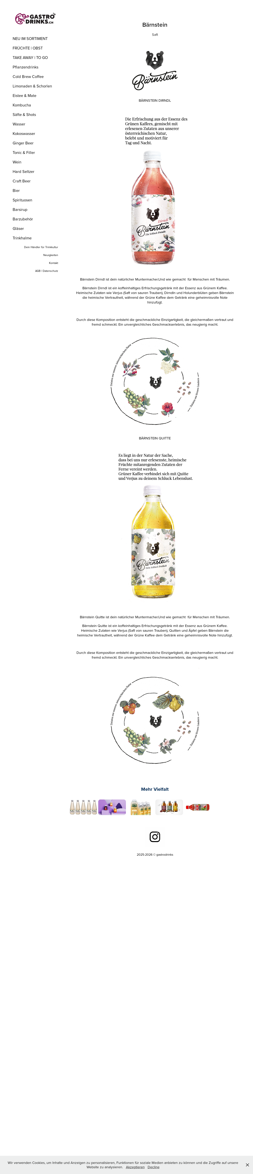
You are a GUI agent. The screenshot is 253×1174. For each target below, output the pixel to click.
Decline (154, 1167)
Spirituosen (22, 200)
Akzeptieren (135, 1167)
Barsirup (20, 209)
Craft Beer (22, 181)
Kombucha (22, 105)
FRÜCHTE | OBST (28, 48)
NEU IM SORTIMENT (30, 38)
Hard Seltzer (23, 171)
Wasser (19, 124)
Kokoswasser (24, 133)
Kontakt (53, 263)
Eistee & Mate (24, 95)
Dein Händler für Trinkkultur (41, 247)
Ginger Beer (23, 143)
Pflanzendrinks (25, 67)
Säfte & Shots (24, 114)
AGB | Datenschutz (46, 271)
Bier (16, 190)
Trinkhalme (22, 238)
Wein (17, 162)
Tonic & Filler (24, 152)
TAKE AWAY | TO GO (30, 57)
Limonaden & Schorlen (32, 86)
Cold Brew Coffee (28, 76)
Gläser (18, 228)
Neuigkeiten (50, 255)
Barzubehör (23, 219)
